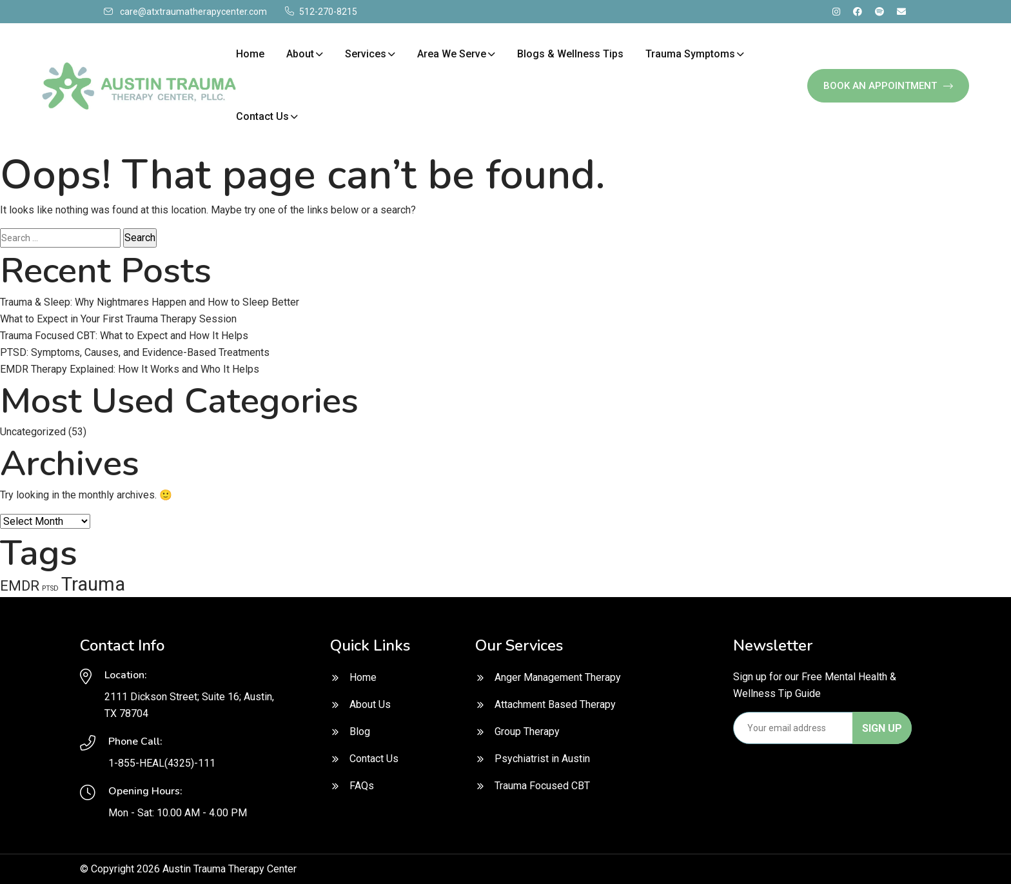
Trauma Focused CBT (542, 786)
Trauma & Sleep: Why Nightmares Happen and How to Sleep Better (149, 302)
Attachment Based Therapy (555, 704)
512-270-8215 (328, 11)
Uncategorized (33, 432)
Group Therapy (527, 731)
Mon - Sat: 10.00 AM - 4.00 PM (177, 813)
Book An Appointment (888, 86)
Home (250, 54)
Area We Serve (451, 54)
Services (365, 54)
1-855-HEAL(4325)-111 (161, 763)
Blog (359, 731)
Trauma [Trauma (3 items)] (93, 584)
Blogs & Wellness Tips (570, 54)
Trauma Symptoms (690, 54)
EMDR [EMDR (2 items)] (19, 586)
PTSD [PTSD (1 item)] (50, 588)
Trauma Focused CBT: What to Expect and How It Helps (124, 335)
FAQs (361, 786)
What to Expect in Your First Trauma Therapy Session (118, 319)
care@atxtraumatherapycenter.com (193, 11)
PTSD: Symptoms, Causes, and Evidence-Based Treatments (135, 352)
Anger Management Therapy (558, 677)
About (300, 54)
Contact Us (262, 116)
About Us (370, 704)
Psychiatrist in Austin (542, 758)
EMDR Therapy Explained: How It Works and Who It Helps (129, 369)
